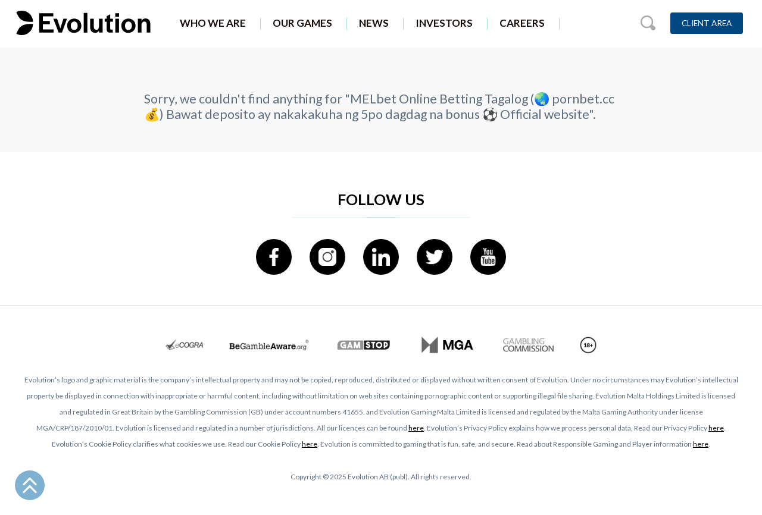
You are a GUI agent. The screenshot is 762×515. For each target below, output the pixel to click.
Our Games (302, 23)
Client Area (707, 23)
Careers (522, 23)
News (374, 23)
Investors (444, 23)
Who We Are (213, 23)
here (416, 427)
